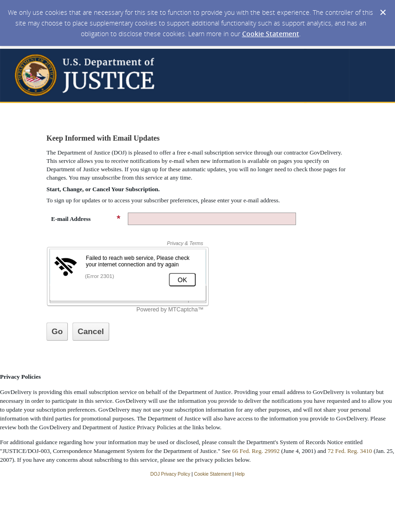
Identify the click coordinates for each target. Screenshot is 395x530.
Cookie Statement (270, 33)
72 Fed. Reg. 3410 (350, 450)
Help (240, 474)
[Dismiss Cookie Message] (383, 12)
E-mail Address (86, 218)
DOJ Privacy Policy (171, 474)
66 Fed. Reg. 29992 (255, 450)
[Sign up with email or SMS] (57, 332)
